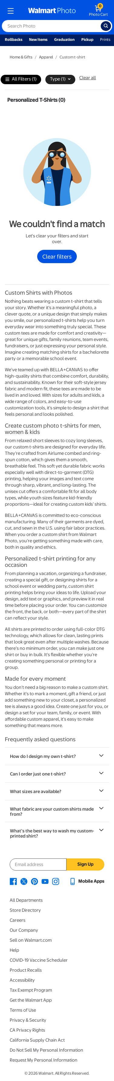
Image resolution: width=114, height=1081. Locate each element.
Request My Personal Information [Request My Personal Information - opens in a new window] (43, 1060)
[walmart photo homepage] (52, 11)
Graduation (64, 39)
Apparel (46, 57)
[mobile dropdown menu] (10, 11)
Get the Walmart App (31, 1000)
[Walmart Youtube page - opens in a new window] (45, 881)
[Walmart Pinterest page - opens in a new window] (34, 881)
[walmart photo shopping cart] (98, 11)
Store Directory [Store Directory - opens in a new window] (25, 910)
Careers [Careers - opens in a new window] (17, 920)
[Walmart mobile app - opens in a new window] (86, 881)
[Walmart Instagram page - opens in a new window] (55, 881)
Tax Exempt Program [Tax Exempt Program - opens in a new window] (31, 990)
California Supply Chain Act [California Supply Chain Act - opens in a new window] (37, 1040)
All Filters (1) (21, 79)
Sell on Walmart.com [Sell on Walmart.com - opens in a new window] (31, 940)
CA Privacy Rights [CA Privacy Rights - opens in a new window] (27, 1030)
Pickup (87, 39)
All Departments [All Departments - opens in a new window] (26, 900)
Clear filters (57, 256)
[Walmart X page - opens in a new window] (24, 881)
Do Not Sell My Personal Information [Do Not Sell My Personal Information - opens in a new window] (46, 1050)
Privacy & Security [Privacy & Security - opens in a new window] (28, 1020)
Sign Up (85, 864)
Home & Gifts (21, 57)
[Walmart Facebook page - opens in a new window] (13, 881)
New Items (38, 39)
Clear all (87, 78)
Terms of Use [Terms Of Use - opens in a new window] (23, 1010)
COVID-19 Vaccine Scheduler (39, 960)
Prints (105, 39)
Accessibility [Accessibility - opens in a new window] (22, 980)
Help (14, 950)
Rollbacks (13, 39)
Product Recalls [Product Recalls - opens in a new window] (26, 970)
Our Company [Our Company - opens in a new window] (24, 930)
